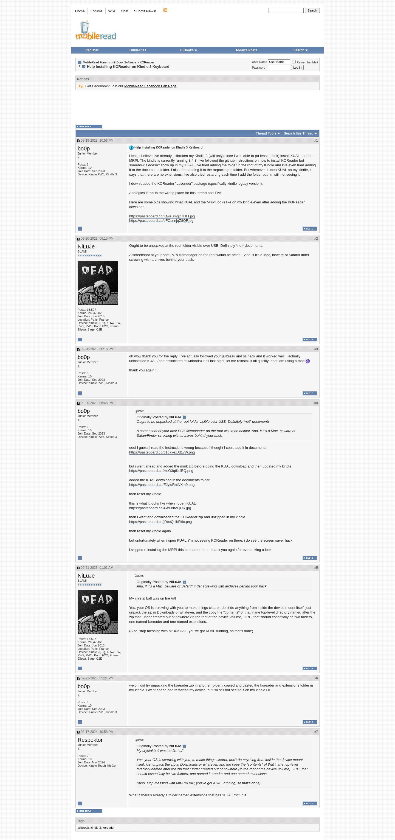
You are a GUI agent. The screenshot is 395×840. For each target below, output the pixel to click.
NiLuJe (86, 246)
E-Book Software (125, 62)
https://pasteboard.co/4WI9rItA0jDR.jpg (160, 508)
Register (91, 50)
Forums (97, 11)
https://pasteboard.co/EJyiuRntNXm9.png (161, 485)
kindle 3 (96, 827)
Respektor (90, 740)
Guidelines (137, 50)
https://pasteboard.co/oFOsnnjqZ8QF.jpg (161, 221)
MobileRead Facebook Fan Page (150, 86)
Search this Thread (299, 133)
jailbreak (83, 827)
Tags (80, 821)
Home (80, 11)
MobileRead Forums (96, 62)
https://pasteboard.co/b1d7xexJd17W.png (162, 452)
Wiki (111, 11)
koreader (108, 827)
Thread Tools (266, 133)
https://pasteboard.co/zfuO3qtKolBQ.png (161, 471)
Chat (124, 11)
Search (301, 50)
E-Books (189, 50)
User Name (259, 61)
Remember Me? (305, 62)
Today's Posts (246, 50)
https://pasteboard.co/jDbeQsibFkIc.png (160, 522)
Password (258, 67)
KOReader (147, 62)
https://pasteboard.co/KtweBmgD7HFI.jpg (162, 216)
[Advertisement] (197, 107)
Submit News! (145, 11)
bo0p (84, 148)
